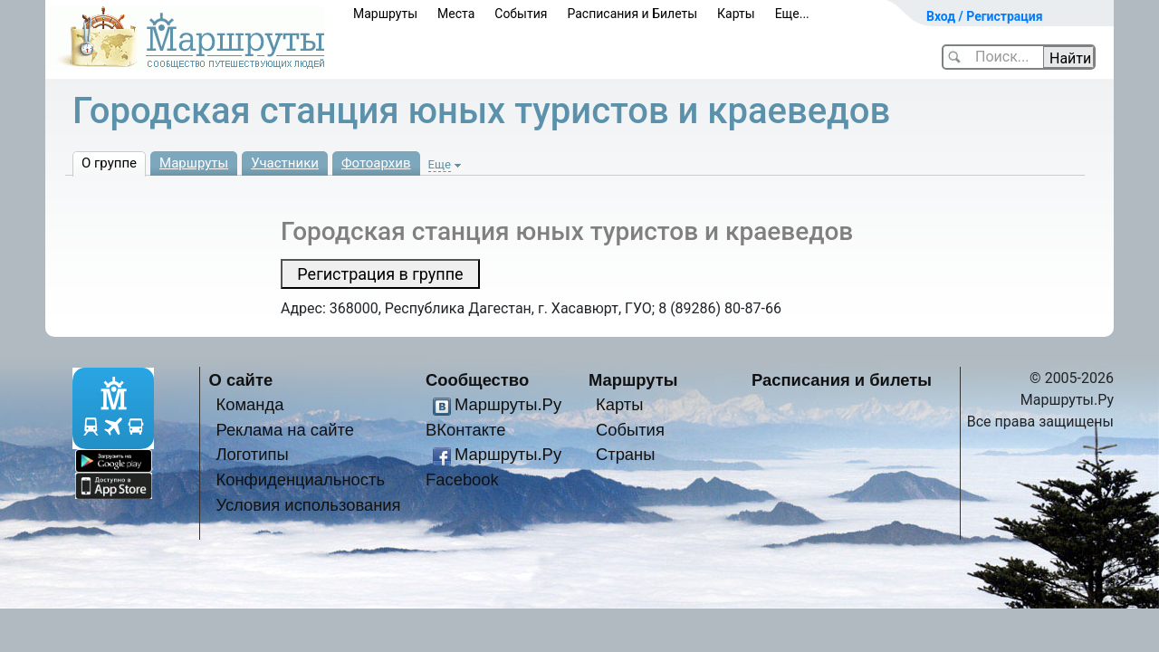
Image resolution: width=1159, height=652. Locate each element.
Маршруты (385, 13)
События (520, 13)
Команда (249, 404)
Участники (285, 163)
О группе (109, 163)
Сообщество (477, 379)
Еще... (792, 13)
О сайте (241, 379)
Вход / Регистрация (984, 16)
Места (455, 13)
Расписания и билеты (842, 379)
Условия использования (308, 504)
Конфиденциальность (300, 479)
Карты (736, 13)
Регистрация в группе (380, 273)
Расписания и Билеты (632, 13)
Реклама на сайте (285, 429)
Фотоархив (376, 163)
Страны (626, 454)
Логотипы (252, 454)
